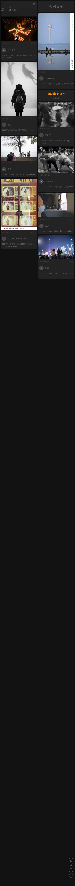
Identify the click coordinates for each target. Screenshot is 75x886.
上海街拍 (49, 181)
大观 (10, 169)
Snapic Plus (56, 93)
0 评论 (71, 72)
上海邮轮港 (50, 78)
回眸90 (48, 135)
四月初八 (11, 50)
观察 (9, 124)
